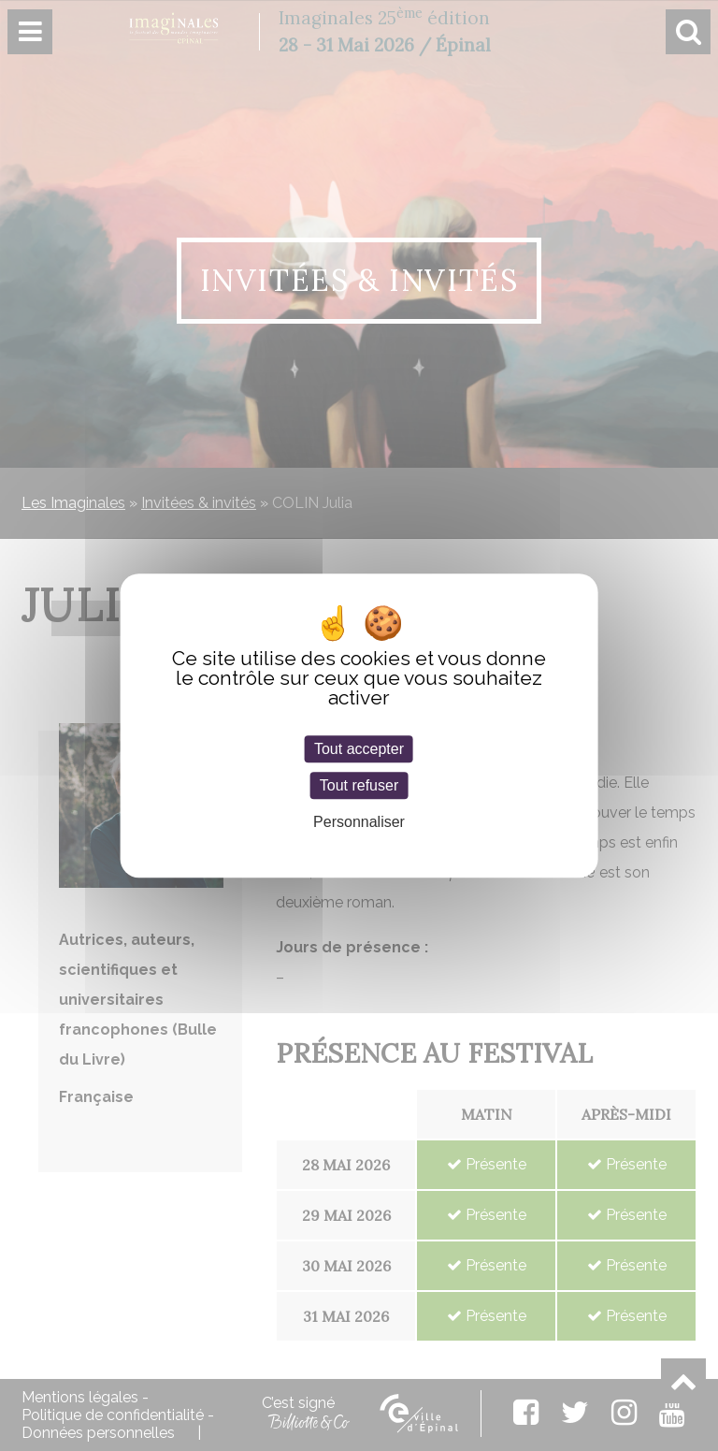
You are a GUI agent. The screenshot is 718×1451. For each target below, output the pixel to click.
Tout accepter (359, 749)
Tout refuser (359, 785)
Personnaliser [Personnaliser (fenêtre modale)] (359, 822)
